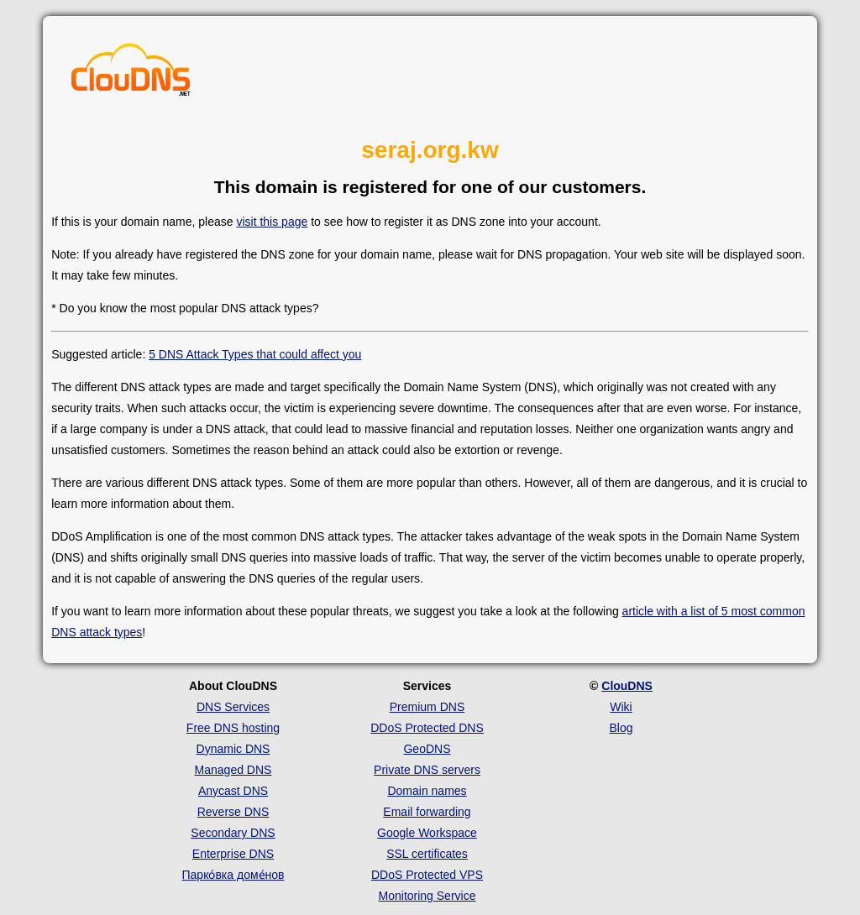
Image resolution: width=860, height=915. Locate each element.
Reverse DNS (233, 811)
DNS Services (233, 707)
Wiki (621, 707)
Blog (620, 728)
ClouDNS (627, 686)
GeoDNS (426, 749)
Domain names (426, 790)
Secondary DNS (233, 832)
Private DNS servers (427, 769)
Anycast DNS (233, 790)
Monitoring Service (427, 895)
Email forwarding (426, 811)
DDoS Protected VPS (427, 874)
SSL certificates (427, 853)
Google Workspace (427, 832)
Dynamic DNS (233, 749)
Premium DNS (427, 707)
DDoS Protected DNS (427, 728)
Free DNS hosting (233, 728)
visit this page (271, 221)
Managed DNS (233, 769)
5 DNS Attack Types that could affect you (255, 354)
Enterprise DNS (233, 853)
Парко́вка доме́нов (233, 874)
